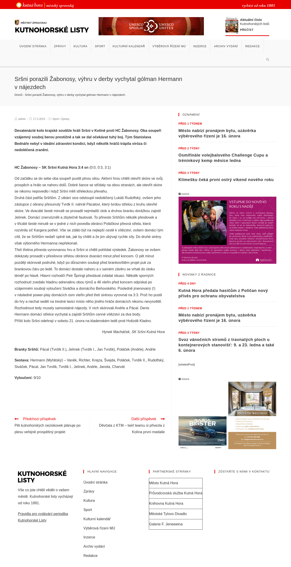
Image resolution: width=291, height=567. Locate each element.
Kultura (89, 500)
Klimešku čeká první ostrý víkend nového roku (226, 179)
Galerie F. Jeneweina (166, 524)
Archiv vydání (94, 546)
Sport (56, 119)
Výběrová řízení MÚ (99, 528)
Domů (18, 94)
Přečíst (247, 30)
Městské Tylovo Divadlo (168, 513)
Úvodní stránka (95, 482)
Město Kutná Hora (163, 482)
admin (22, 119)
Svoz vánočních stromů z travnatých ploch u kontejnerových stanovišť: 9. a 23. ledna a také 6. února (226, 345)
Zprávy (65, 119)
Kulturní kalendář (96, 519)
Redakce (90, 555)
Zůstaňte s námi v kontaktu (244, 471)
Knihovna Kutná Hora (166, 503)
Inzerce (89, 537)
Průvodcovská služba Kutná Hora (175, 493)
